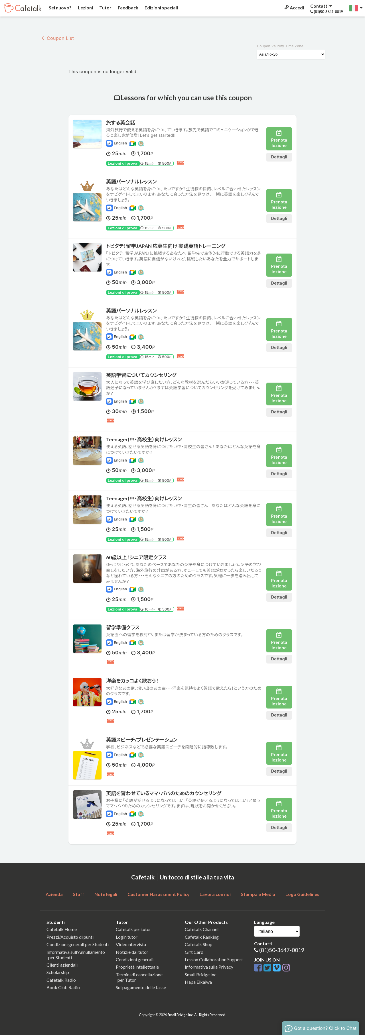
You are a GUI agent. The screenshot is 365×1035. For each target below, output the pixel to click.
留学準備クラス (122, 627)
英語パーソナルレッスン (131, 182)
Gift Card (194, 952)
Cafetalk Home (61, 929)
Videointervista (131, 944)
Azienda (54, 894)
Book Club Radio (63, 987)
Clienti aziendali (62, 964)
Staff (78, 894)
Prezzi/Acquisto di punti (70, 937)
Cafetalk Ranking (202, 937)
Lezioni (85, 7)
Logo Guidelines (302, 894)
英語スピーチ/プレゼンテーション (141, 740)
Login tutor (126, 937)
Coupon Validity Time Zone (280, 46)
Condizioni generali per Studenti (77, 944)
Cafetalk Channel (201, 929)
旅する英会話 (120, 123)
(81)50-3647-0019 (281, 950)
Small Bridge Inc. (201, 974)
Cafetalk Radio (61, 980)
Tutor (104, 7)
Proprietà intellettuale (137, 966)
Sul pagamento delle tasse (141, 987)
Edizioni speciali (161, 7)
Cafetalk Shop (198, 944)
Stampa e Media (258, 894)
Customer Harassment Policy (158, 894)
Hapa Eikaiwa (198, 982)
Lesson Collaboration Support (214, 959)
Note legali (105, 894)
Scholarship (57, 972)
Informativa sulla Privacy (209, 966)
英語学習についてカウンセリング (141, 375)
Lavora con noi (215, 894)
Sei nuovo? (60, 7)
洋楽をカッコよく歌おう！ (132, 681)
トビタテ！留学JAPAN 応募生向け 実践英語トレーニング (165, 246)
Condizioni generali (134, 959)
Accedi (293, 7)
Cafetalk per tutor (133, 929)
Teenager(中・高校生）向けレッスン (144, 439)
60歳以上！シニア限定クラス (136, 557)
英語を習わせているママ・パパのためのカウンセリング (163, 793)
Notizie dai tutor (132, 952)
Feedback (127, 7)
